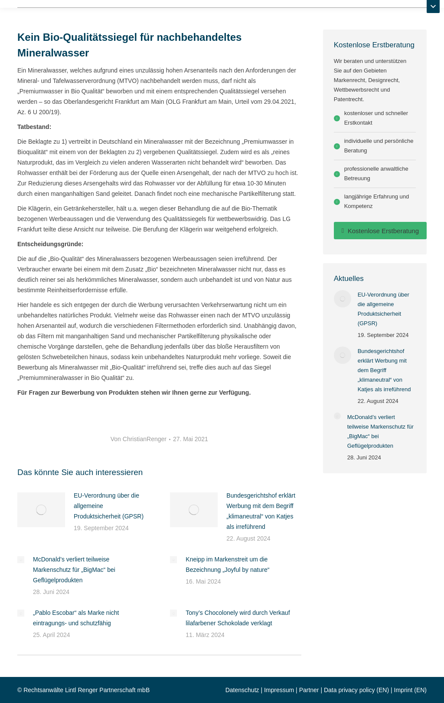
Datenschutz (242, 689)
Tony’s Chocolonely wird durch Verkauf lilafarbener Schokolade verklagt (238, 618)
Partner (309, 689)
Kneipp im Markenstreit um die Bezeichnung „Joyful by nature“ (227, 564)
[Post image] (41, 509)
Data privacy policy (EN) (356, 689)
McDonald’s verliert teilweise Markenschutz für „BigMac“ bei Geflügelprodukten (74, 570)
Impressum (279, 689)
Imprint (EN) (410, 689)
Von (138, 439)
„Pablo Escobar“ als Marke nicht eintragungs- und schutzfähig (76, 618)
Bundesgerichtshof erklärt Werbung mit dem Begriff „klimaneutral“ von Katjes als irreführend (260, 511)
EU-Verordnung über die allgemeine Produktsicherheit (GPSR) (109, 506)
